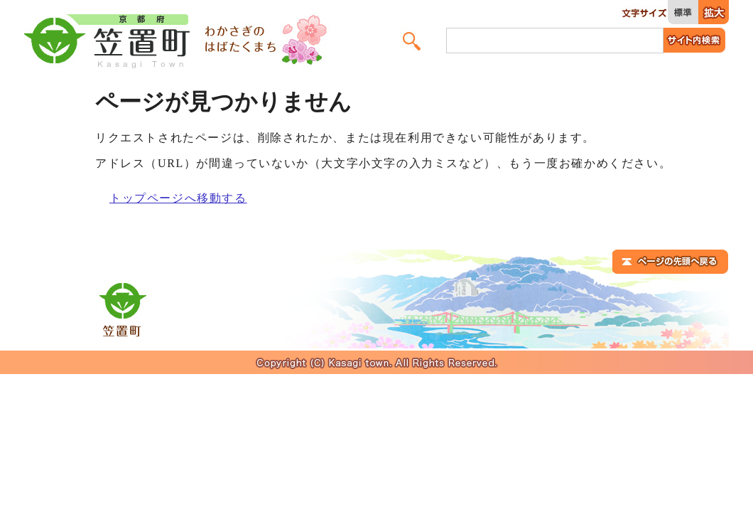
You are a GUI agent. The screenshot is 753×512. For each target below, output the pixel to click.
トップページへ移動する (178, 198)
